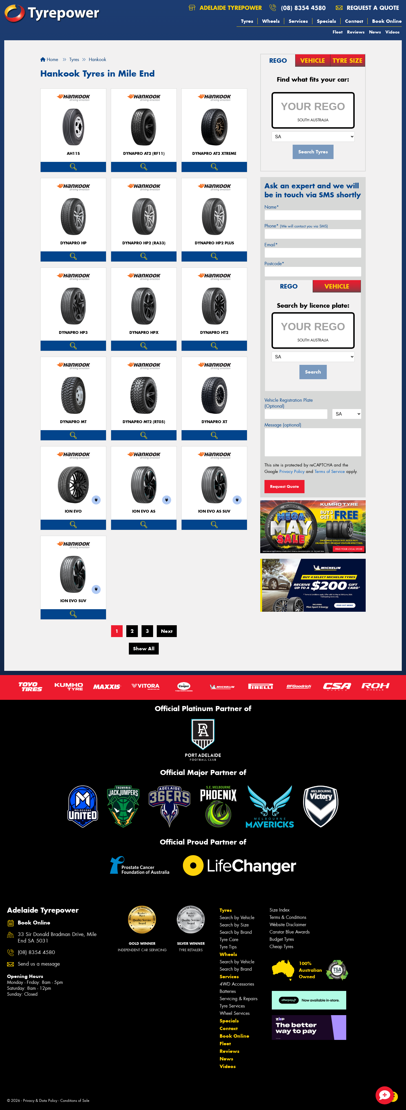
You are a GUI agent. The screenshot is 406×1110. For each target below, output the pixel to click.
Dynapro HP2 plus (214, 243)
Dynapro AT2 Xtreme (214, 153)
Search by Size (234, 925)
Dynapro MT (73, 421)
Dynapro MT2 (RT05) (144, 421)
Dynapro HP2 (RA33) (144, 243)
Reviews (356, 32)
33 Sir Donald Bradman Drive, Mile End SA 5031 (57, 937)
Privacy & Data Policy (40, 1100)
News (375, 32)
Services (298, 21)
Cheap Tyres (281, 947)
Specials (326, 21)
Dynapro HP (73, 243)
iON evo (73, 511)
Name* (271, 207)
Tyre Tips (228, 947)
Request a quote (367, 7)
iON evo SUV (73, 600)
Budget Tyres (282, 939)
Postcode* (274, 264)
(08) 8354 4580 (303, 7)
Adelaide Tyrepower (225, 7)
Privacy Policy (291, 471)
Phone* (296, 226)
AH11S (73, 153)
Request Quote (284, 486)
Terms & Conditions (288, 917)
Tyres (247, 21)
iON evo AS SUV (214, 511)
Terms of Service (330, 471)
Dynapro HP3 (73, 332)
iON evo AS (143, 511)
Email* (271, 245)
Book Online (387, 21)
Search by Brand (236, 932)
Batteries (228, 991)
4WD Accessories (237, 984)
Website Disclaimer (288, 925)
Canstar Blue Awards (290, 932)
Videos (392, 32)
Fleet (338, 32)
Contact (354, 21)
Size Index (280, 910)
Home (49, 59)
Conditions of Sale (74, 1100)
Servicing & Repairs (238, 999)
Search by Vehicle (237, 918)
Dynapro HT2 (214, 332)
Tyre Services (232, 1006)
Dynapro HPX (143, 332)
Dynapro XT (214, 421)
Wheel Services (235, 1013)
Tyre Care (229, 940)
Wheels (271, 21)
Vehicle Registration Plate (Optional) (288, 403)
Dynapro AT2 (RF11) (144, 153)
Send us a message (39, 964)
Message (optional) (282, 425)
